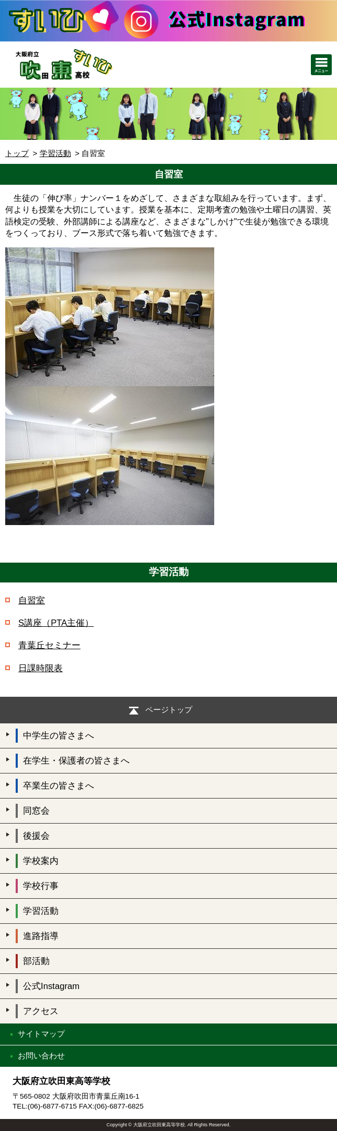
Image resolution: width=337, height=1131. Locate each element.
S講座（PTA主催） (56, 623)
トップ (17, 153)
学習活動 (55, 153)
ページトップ (168, 709)
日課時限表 (40, 668)
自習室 (31, 600)
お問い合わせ (41, 1055)
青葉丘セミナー (49, 645)
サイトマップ (41, 1033)
